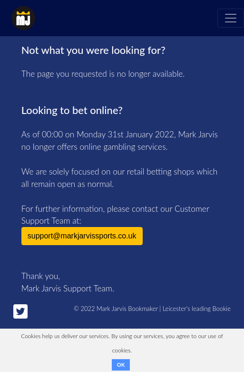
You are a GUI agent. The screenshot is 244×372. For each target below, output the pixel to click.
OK (121, 365)
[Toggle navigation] (230, 18)
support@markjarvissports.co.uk (82, 236)
